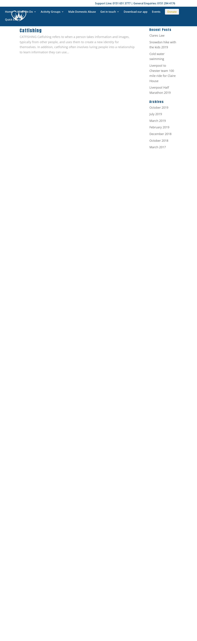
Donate (172, 12)
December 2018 (160, 134)
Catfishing (31, 30)
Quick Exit (11, 19)
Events (156, 12)
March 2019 (157, 121)
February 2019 (159, 127)
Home (9, 12)
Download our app (135, 12)
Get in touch (108, 12)
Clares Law (156, 35)
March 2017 (157, 147)
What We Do (25, 12)
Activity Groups (50, 12)
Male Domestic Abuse (82, 12)
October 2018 (158, 141)
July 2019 (155, 114)
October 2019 (158, 107)
